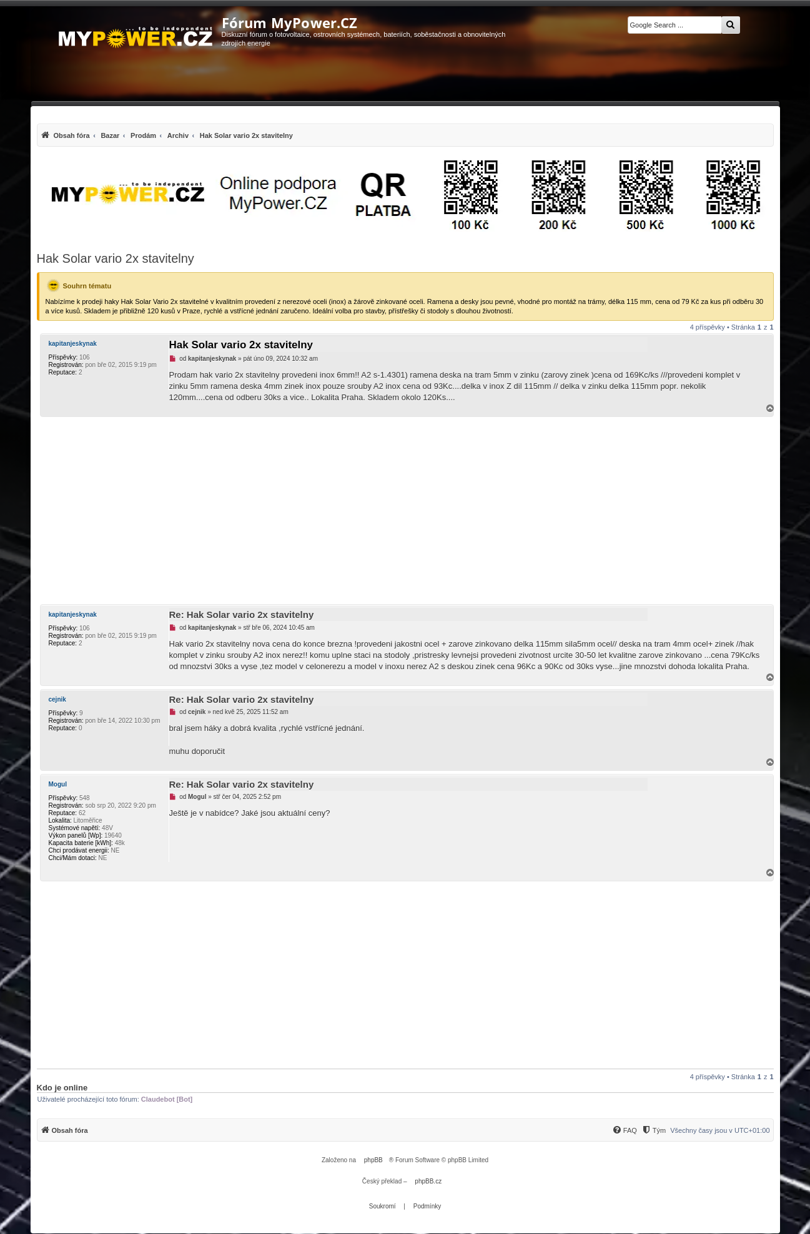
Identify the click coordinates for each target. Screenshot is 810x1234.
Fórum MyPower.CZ (290, 22)
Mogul (58, 784)
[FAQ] (624, 1130)
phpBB (373, 1160)
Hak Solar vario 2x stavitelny (115, 258)
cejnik (57, 699)
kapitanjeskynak (73, 343)
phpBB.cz (428, 1181)
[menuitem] (167, 135)
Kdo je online (62, 1087)
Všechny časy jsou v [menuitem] (719, 1130)
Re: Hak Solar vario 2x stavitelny (241, 614)
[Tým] (653, 1130)
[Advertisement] (405, 510)
